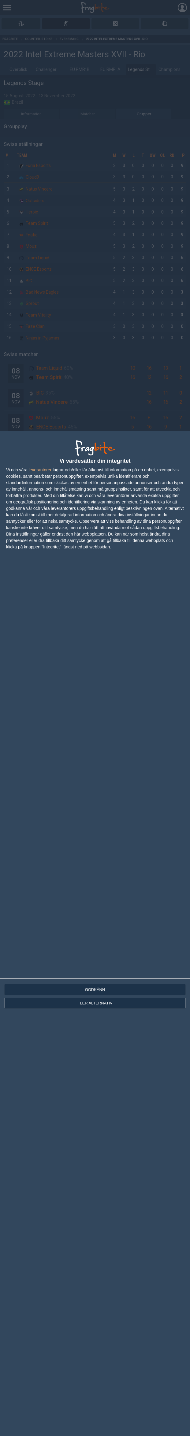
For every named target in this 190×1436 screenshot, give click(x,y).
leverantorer (40, 470)
